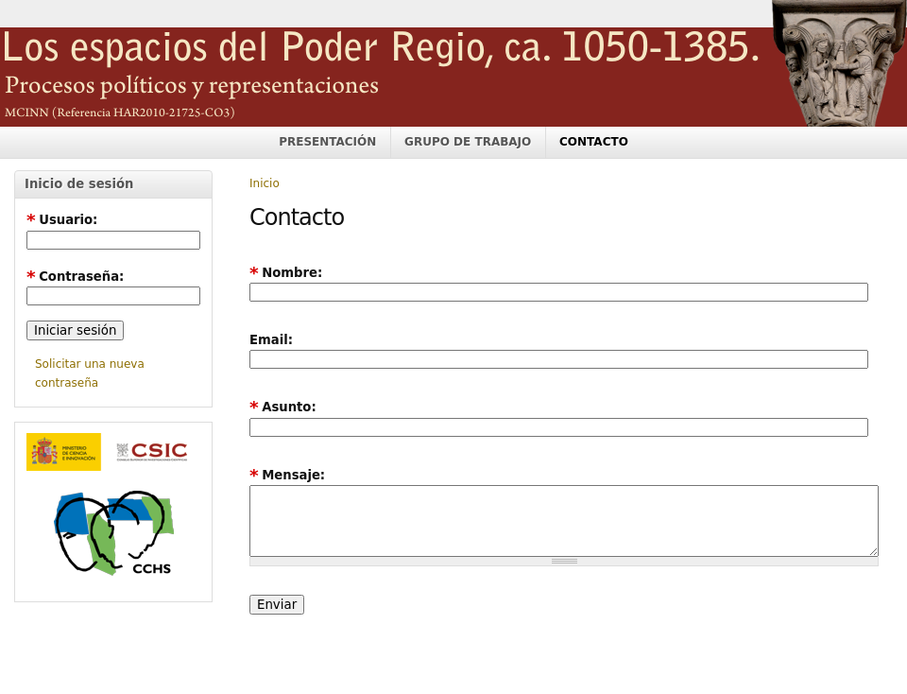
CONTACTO (593, 141)
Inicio (264, 183)
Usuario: (61, 220)
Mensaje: (287, 475)
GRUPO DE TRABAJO (467, 141)
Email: (271, 340)
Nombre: (285, 273)
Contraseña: (75, 276)
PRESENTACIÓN (327, 141)
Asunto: (283, 407)
